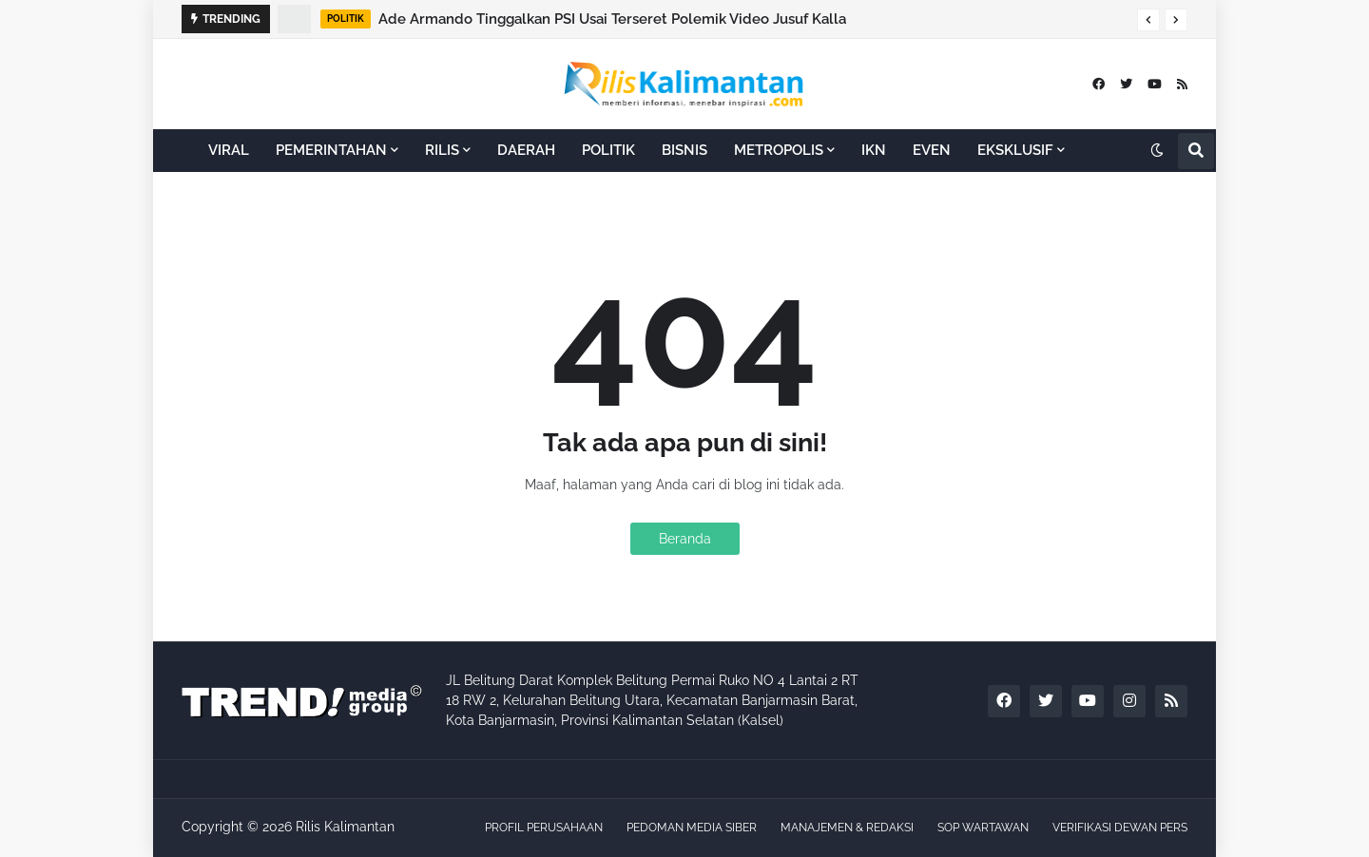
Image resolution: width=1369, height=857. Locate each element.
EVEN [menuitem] (932, 150)
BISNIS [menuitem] (684, 150)
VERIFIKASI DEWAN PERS (1119, 827)
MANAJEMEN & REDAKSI (847, 827)
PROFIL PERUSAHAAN (544, 827)
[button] (1148, 20)
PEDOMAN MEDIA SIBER (692, 827)
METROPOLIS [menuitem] (778, 150)
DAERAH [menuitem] (526, 150)
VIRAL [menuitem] (228, 150)
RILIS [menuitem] (442, 150)
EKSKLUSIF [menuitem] (1015, 150)
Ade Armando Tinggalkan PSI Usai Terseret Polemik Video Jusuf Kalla (612, 19)
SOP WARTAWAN (983, 827)
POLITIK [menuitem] (608, 150)
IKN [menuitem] (873, 150)
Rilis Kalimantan (345, 826)
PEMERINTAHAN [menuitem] (331, 150)
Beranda (685, 538)
